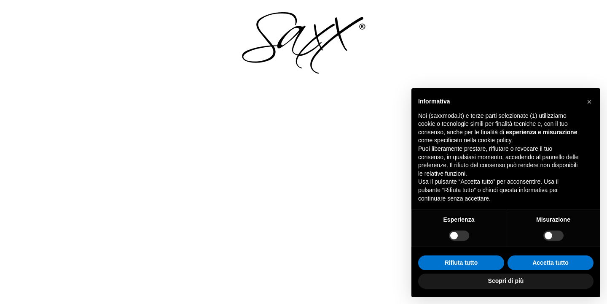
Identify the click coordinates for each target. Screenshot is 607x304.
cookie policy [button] (494, 140)
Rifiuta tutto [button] (461, 262)
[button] (589, 102)
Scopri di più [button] (506, 280)
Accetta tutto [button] (550, 262)
